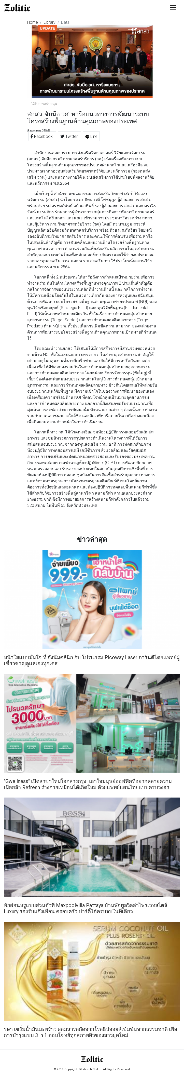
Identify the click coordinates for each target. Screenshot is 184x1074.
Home (32, 22)
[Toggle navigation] (173, 7)
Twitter (69, 136)
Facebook (42, 136)
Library (49, 22)
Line (91, 136)
